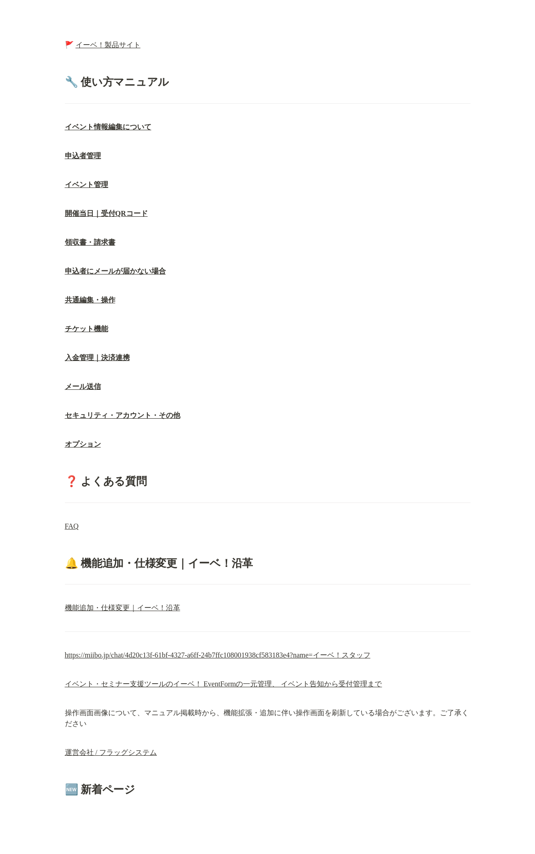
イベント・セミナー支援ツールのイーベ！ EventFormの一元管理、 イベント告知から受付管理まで (223, 684)
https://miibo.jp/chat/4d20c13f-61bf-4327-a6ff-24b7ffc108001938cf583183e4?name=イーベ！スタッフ (217, 655)
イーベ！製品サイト (108, 45)
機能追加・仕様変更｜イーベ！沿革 (122, 608)
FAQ (72, 526)
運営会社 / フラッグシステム (111, 752)
